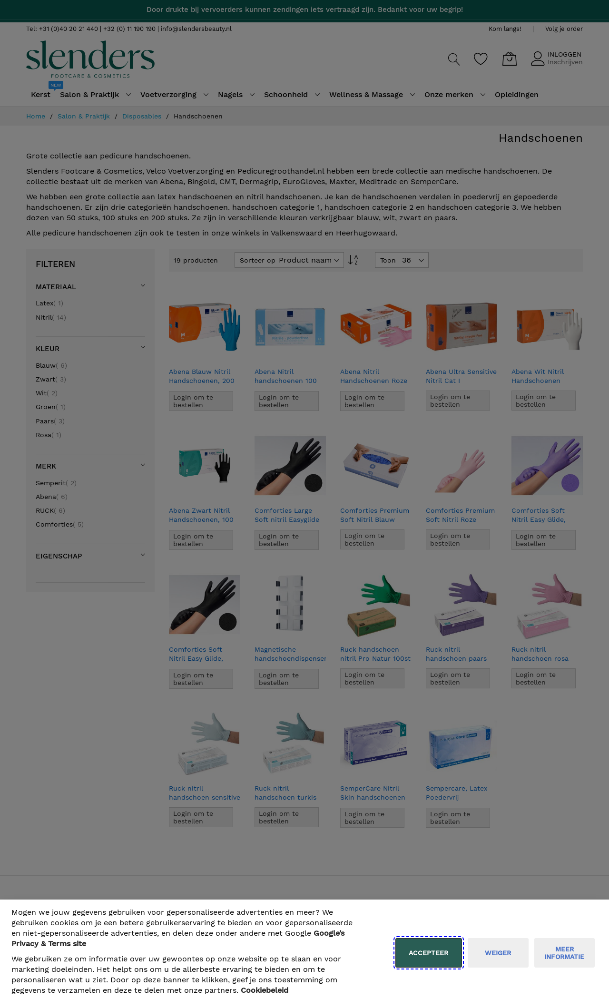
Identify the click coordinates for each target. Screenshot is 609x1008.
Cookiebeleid (264, 990)
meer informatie (564, 952)
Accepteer (428, 953)
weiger (498, 953)
